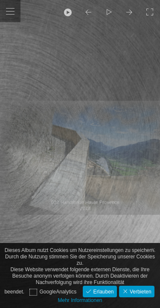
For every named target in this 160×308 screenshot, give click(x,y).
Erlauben (102, 292)
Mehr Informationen (80, 300)
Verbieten (139, 292)
